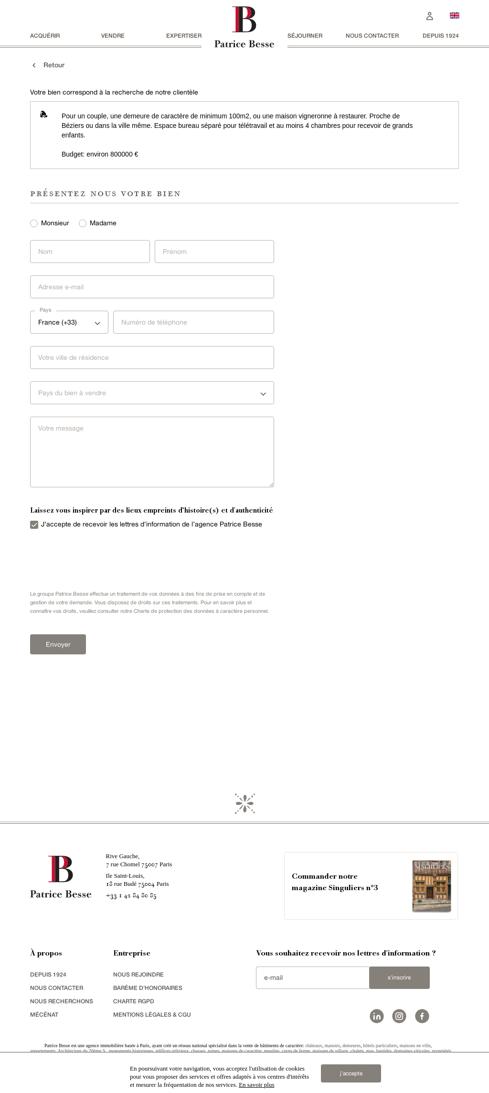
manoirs (332, 1045)
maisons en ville (415, 1045)
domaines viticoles (412, 1050)
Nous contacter (372, 35)
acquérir (45, 35)
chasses (198, 1050)
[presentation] (97, 557)
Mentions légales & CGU (152, 1014)
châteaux (313, 1045)
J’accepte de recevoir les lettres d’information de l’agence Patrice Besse (151, 524)
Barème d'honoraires (147, 987)
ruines (213, 1050)
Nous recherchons (61, 1001)
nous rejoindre (138, 974)
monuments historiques (131, 1050)
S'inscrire (399, 977)
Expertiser (184, 35)
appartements (42, 1050)
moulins (271, 1050)
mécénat (44, 1014)
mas (370, 1050)
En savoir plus (256, 1084)
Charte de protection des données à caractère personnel (200, 611)
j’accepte (351, 1073)
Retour (47, 65)
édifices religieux (172, 1050)
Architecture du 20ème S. (82, 1050)
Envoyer (58, 644)
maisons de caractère (242, 1050)
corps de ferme (296, 1050)
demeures (351, 1045)
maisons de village (330, 1050)
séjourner (304, 35)
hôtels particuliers (380, 1045)
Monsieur (55, 223)
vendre (113, 35)
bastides (384, 1050)
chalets (357, 1050)
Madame (103, 223)
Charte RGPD (133, 1001)
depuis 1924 (441, 35)
